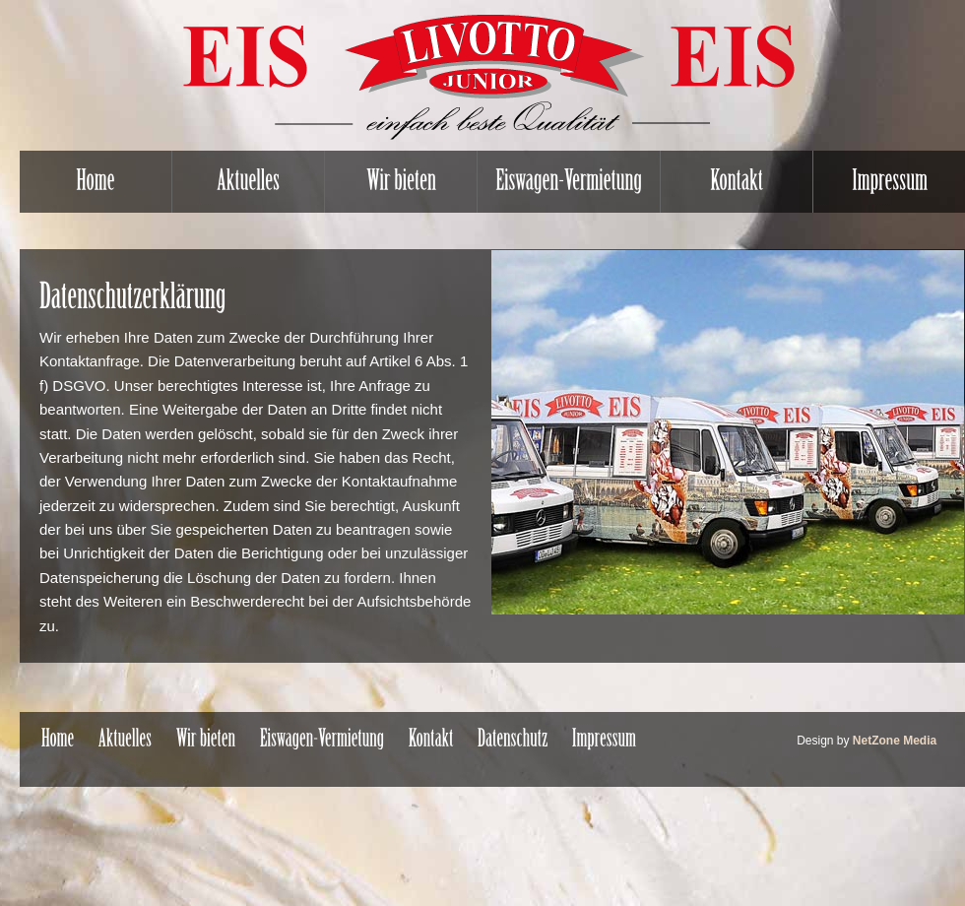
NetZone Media (894, 740)
